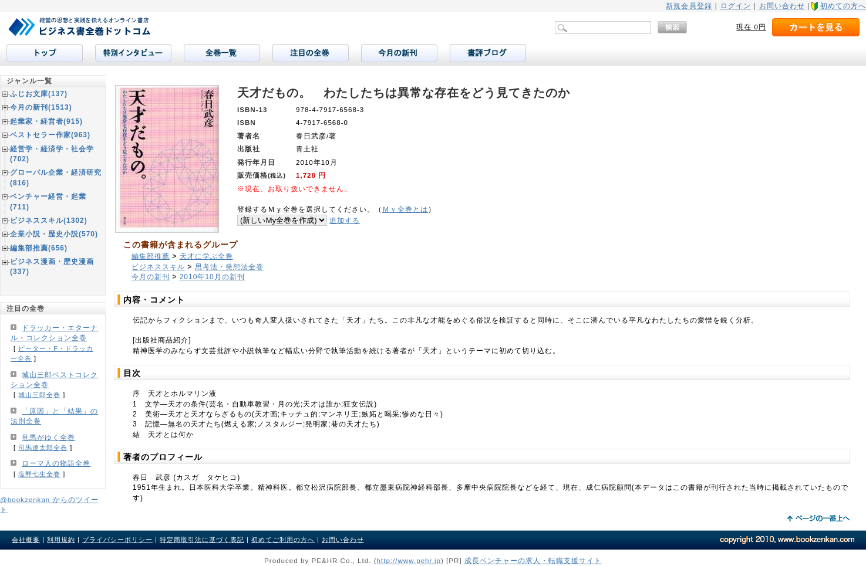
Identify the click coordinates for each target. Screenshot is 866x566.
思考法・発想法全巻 (229, 267)
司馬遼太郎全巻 (43, 447)
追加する (344, 220)
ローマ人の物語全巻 (56, 463)
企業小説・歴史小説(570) (54, 234)
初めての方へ (843, 6)
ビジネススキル (158, 267)
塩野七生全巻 (39, 473)
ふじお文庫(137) (39, 94)
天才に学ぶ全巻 (206, 256)
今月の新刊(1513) (41, 107)
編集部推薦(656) (39, 248)
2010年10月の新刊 (212, 277)
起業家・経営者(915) (46, 121)
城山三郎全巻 (39, 394)
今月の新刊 (151, 277)
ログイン (735, 6)
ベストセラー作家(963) (50, 135)
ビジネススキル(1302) (48, 220)
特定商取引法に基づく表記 (202, 539)
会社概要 (26, 539)
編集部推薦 (151, 256)
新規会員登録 (689, 6)
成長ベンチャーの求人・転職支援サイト (533, 560)
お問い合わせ (782, 6)
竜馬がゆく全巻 (48, 437)
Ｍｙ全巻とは (405, 209)
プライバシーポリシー (117, 539)
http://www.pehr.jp (409, 560)
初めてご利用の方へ (283, 539)
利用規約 (61, 539)
